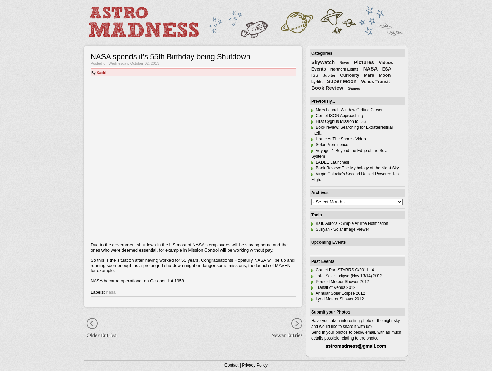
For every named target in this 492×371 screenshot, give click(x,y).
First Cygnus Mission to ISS (338, 121)
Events (318, 69)
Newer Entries (281, 329)
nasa (111, 292)
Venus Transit (375, 81)
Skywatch (323, 62)
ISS (314, 75)
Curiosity (349, 75)
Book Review (327, 88)
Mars (369, 75)
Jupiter (329, 75)
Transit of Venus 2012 (333, 287)
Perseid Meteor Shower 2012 (340, 281)
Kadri (101, 73)
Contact (231, 365)
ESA (387, 69)
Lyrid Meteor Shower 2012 (337, 299)
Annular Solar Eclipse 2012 (338, 293)
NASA (370, 69)
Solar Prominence (329, 144)
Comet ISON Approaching (337, 115)
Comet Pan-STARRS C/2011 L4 (342, 270)
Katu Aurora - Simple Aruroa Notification (349, 223)
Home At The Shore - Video (338, 139)
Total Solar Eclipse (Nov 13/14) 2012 (346, 275)
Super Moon (342, 81)
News (345, 63)
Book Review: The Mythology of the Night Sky (355, 168)
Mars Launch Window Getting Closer (347, 109)
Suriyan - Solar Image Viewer (340, 229)
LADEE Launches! (330, 162)
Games (354, 88)
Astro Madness (143, 21)
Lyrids (317, 82)
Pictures (364, 62)
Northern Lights (344, 69)
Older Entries (104, 329)
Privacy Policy (255, 365)
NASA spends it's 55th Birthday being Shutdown (170, 56)
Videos (386, 62)
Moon (385, 75)
